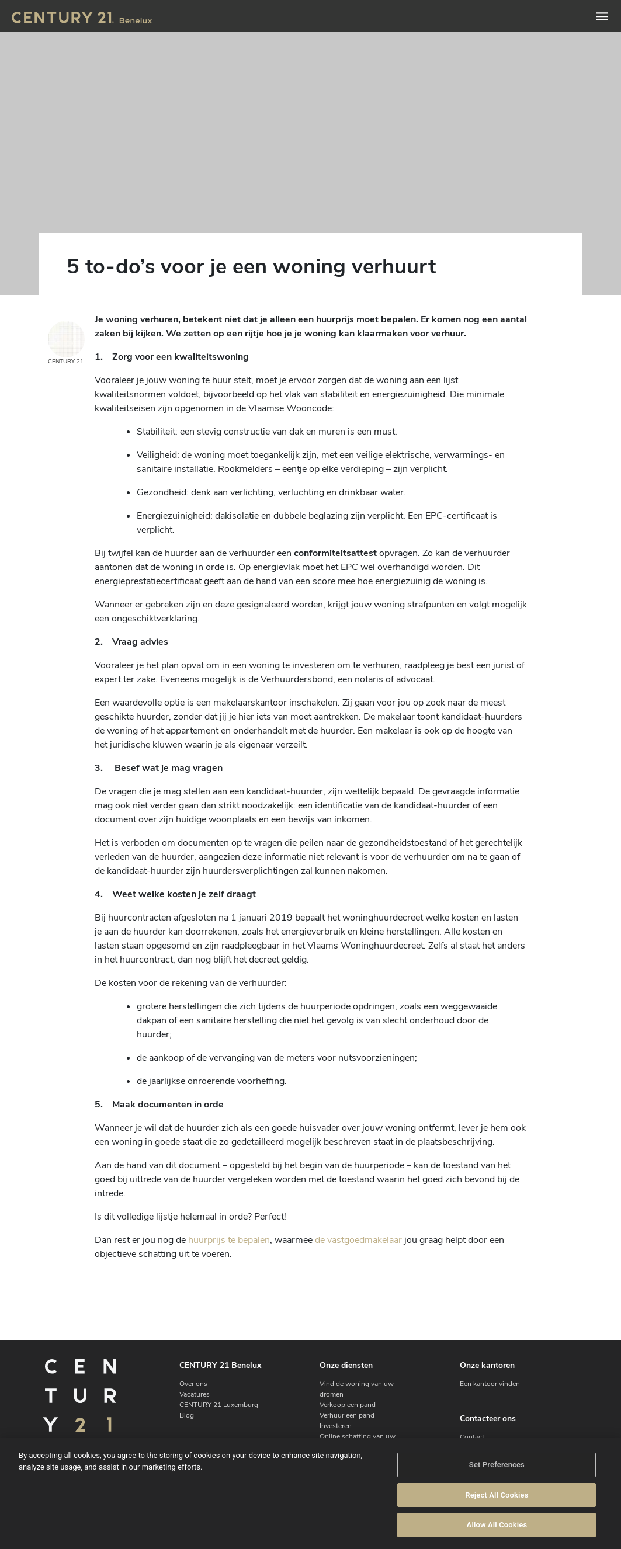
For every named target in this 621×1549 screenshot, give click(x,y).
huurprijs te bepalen (229, 1240)
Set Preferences (497, 1464)
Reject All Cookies (496, 1495)
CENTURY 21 (66, 343)
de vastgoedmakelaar (358, 1240)
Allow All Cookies (497, 1524)
